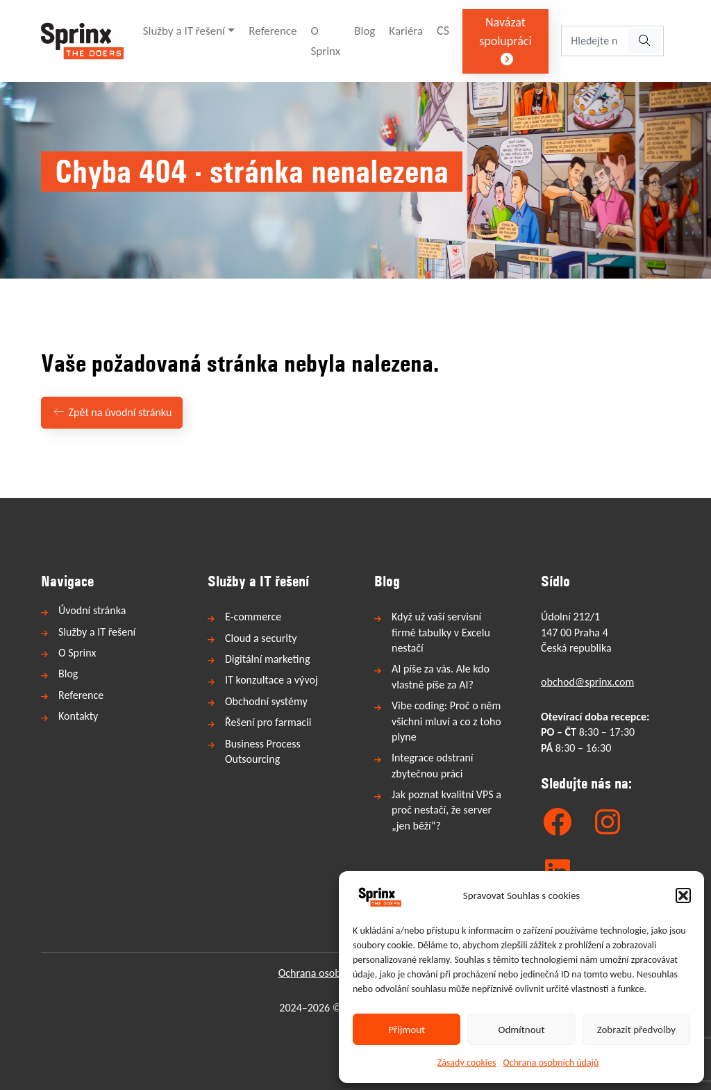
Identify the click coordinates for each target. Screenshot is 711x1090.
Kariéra (406, 31)
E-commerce (253, 616)
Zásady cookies (466, 1062)
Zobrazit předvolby (636, 1029)
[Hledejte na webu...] (594, 41)
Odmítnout (522, 1029)
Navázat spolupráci (505, 40)
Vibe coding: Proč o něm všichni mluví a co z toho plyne (446, 721)
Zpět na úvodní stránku (112, 412)
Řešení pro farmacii (268, 722)
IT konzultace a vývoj (271, 679)
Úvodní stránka (92, 610)
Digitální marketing (267, 659)
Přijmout (406, 1029)
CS (443, 30)
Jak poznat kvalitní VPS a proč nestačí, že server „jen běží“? (446, 810)
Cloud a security (261, 638)
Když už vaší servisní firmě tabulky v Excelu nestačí (441, 632)
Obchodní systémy (266, 701)
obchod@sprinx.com (587, 681)
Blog (364, 31)
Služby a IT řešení (184, 31)
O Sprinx (326, 41)
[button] (683, 895)
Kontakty (78, 715)
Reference (272, 31)
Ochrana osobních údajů (551, 1062)
